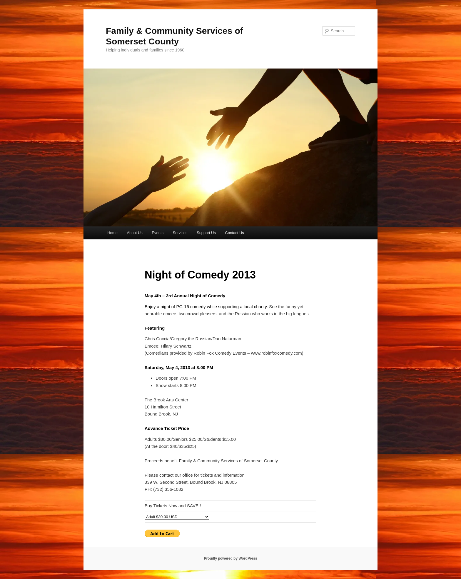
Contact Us (234, 233)
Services (180, 233)
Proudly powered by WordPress (230, 558)
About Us (134, 233)
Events (157, 233)
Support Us (206, 233)
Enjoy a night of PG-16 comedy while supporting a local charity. (206, 306)
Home (112, 233)
